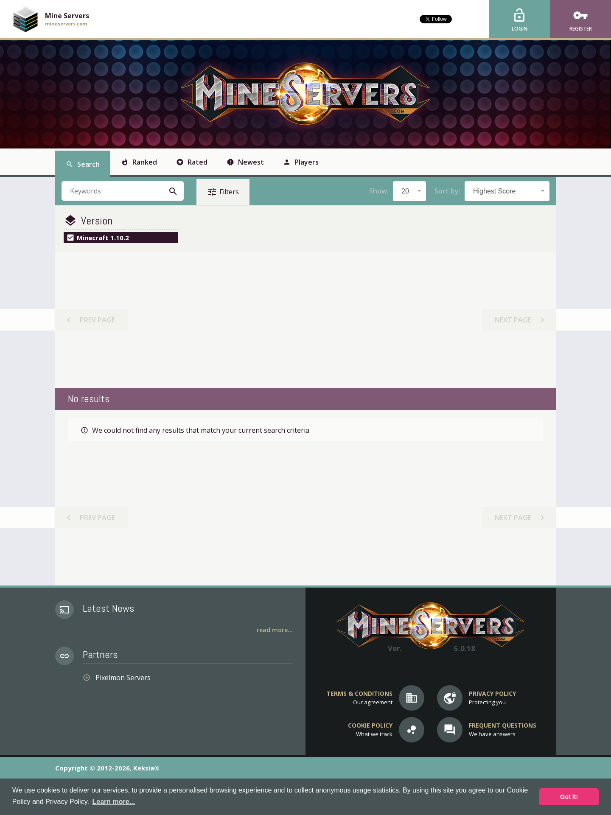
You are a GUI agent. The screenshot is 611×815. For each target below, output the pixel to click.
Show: (379, 191)
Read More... (275, 630)
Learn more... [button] (113, 801)
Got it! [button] (569, 796)
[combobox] (409, 191)
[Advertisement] (305, 319)
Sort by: (447, 191)
